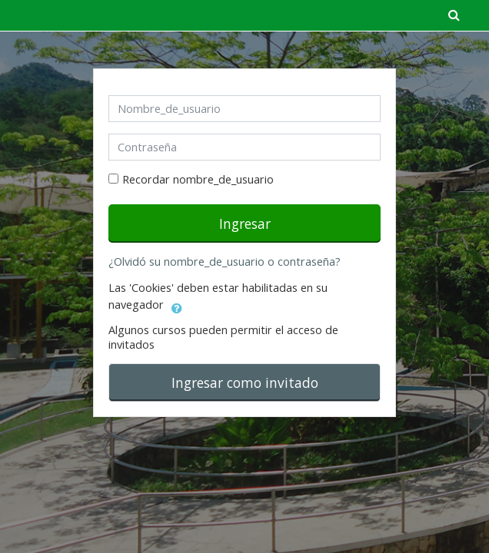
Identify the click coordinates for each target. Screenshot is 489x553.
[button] (177, 305)
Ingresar (245, 223)
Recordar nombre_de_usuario (198, 179)
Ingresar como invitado (244, 382)
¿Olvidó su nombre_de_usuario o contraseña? (224, 261)
